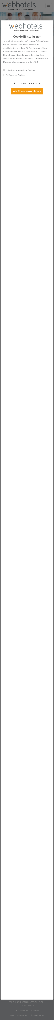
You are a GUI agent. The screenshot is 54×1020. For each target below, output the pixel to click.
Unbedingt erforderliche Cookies (21, 70)
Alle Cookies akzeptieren (27, 91)
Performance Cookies (15, 75)
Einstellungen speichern (26, 83)
